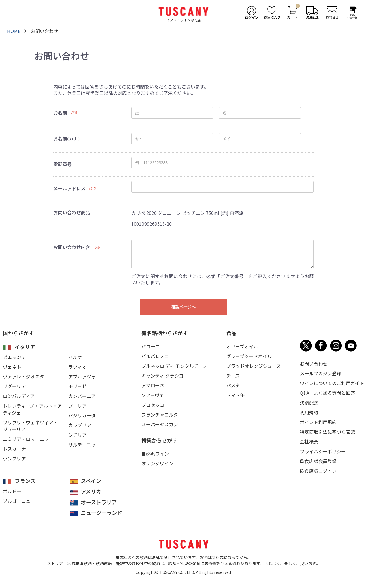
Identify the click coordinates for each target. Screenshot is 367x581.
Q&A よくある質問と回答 (327, 392)
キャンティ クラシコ (162, 375)
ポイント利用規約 (318, 422)
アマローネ (152, 385)
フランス (25, 480)
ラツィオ (77, 366)
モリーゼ (77, 386)
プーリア (77, 405)
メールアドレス (69, 188)
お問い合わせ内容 (71, 247)
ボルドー (12, 491)
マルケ (75, 357)
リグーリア (14, 386)
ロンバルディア (19, 395)
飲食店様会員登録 (318, 461)
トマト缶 (235, 395)
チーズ (233, 375)
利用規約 (309, 412)
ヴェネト (12, 366)
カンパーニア (82, 395)
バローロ (150, 346)
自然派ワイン (155, 453)
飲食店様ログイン (318, 470)
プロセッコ (152, 404)
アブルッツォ (82, 376)
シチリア (77, 434)
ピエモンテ (14, 357)
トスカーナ (14, 448)
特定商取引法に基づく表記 (327, 431)
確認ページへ (183, 307)
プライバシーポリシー (323, 451)
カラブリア (79, 425)
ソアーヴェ (152, 395)
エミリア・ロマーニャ (26, 438)
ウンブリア (14, 458)
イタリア (25, 346)
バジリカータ (82, 415)
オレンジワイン (157, 463)
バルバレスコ (155, 356)
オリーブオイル (242, 346)
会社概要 (309, 441)
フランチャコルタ (159, 414)
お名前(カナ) (66, 138)
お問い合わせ (313, 363)
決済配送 (309, 402)
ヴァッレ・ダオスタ (23, 376)
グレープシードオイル (249, 356)
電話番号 (62, 164)
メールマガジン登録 (320, 373)
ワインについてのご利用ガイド (332, 383)
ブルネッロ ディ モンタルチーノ (174, 365)
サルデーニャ (82, 444)
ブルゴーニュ (16, 500)
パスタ (233, 385)
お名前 (60, 112)
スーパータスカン (159, 424)
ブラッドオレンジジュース (253, 365)
